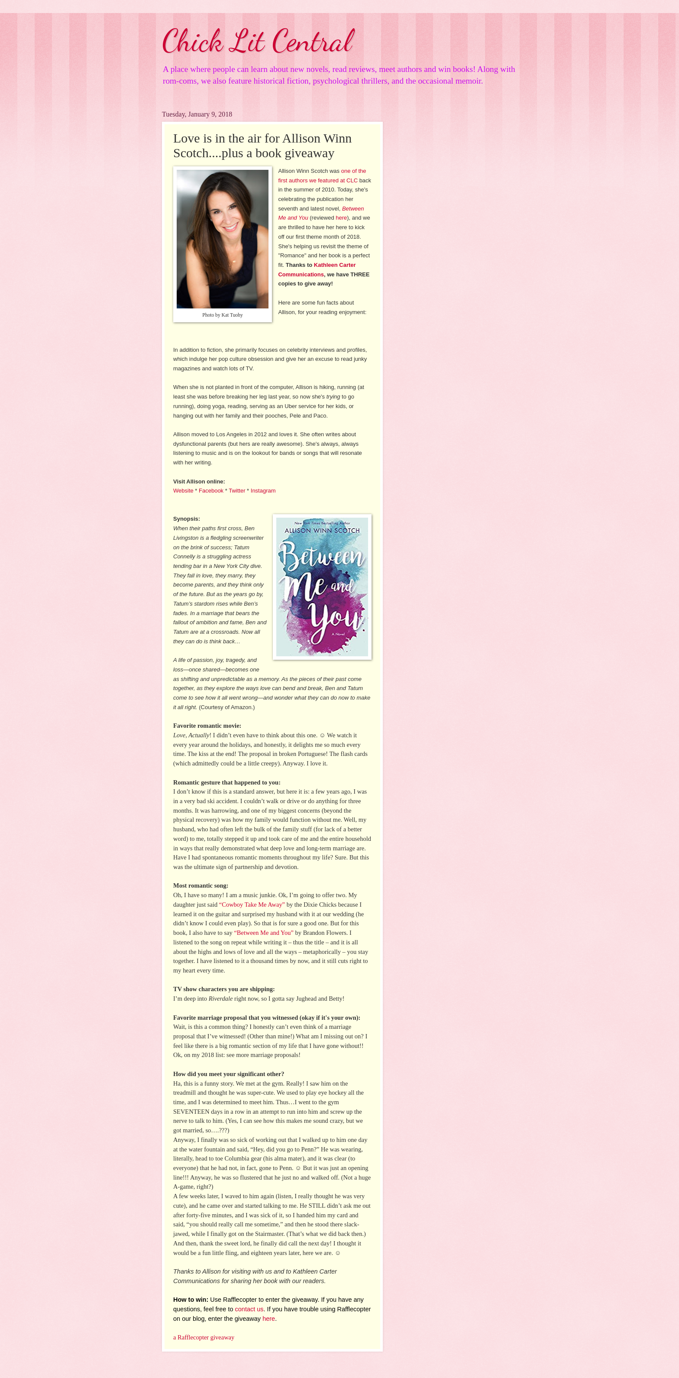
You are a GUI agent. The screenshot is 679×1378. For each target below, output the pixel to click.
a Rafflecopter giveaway (203, 1337)
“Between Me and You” (264, 932)
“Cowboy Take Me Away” (252, 904)
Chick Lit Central (257, 41)
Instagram (263, 490)
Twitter (237, 490)
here (341, 217)
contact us (249, 1309)
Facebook (211, 490)
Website (183, 490)
